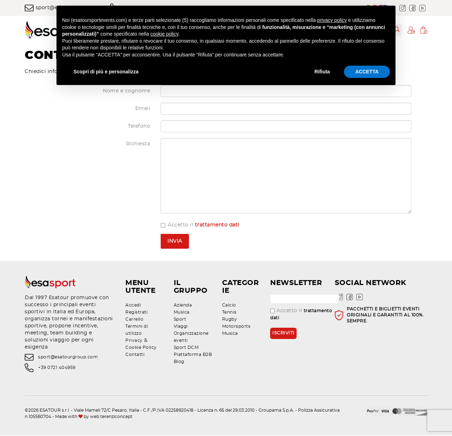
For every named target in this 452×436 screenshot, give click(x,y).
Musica (182, 313)
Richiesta (138, 145)
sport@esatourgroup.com (68, 358)
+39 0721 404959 (57, 369)
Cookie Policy (141, 348)
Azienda (183, 306)
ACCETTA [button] (367, 71)
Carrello (134, 320)
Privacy (134, 341)
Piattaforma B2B (193, 355)
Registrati (136, 313)
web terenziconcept (111, 417)
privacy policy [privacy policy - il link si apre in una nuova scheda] (332, 20)
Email (142, 109)
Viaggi (181, 327)
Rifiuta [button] (322, 71)
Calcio (229, 306)
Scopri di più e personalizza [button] (105, 71)
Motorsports (236, 327)
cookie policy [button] (164, 34)
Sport (180, 320)
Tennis (229, 313)
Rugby (229, 320)
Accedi (133, 306)
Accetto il (200, 226)
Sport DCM (186, 348)
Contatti (134, 355)
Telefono (139, 127)
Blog (179, 362)
